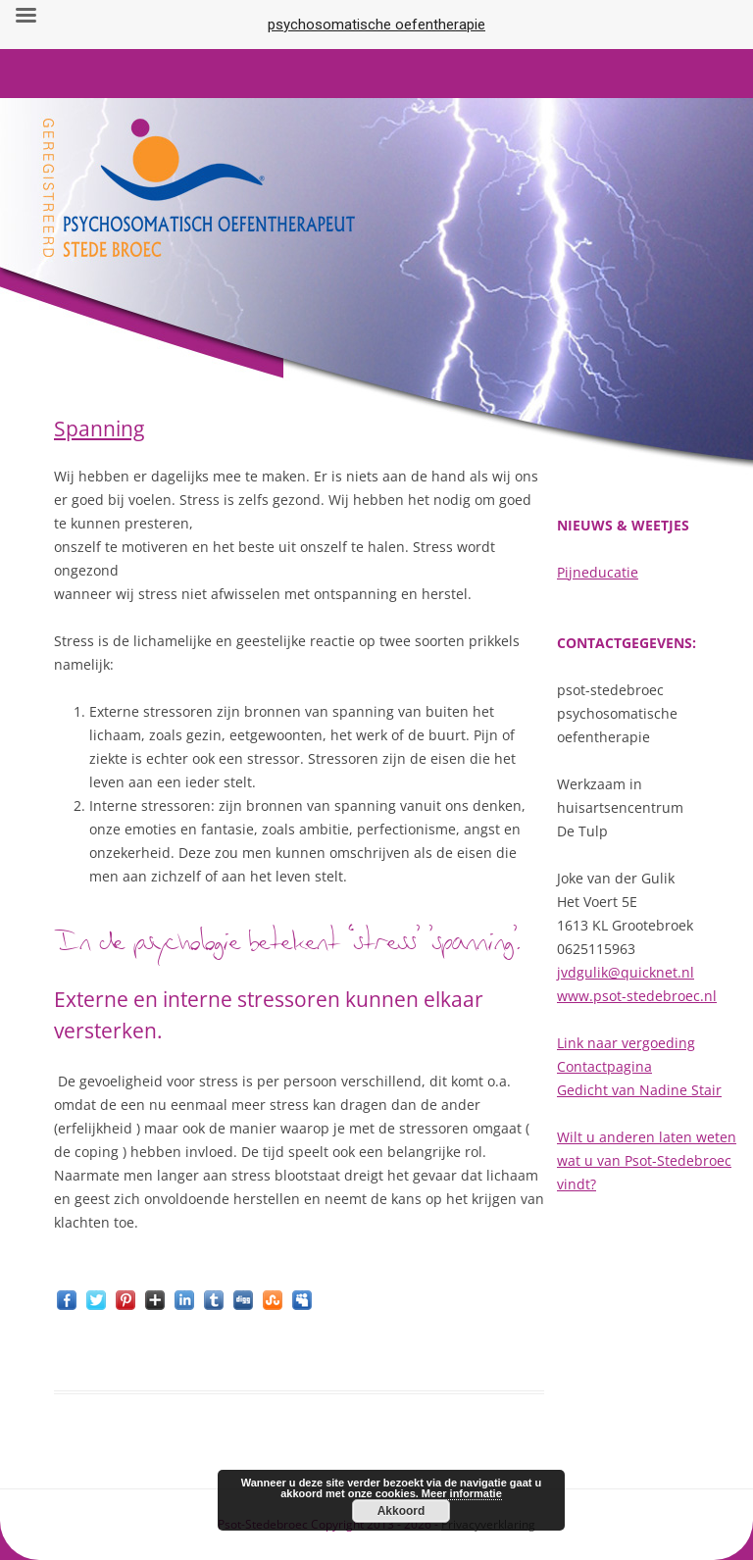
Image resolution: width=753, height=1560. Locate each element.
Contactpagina (604, 1066)
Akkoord (401, 1511)
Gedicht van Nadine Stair (639, 1090)
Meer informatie (462, 1493)
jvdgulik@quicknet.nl (625, 972)
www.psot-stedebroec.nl (637, 995)
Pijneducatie (597, 572)
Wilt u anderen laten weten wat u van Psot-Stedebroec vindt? (646, 1160)
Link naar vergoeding (626, 1042)
